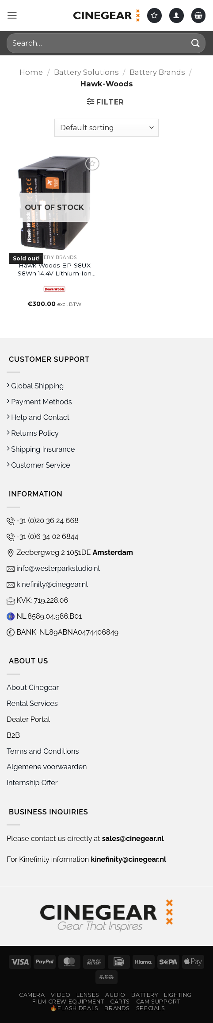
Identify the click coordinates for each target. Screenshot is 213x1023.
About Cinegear (33, 687)
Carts (120, 1001)
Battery (144, 995)
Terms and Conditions (43, 751)
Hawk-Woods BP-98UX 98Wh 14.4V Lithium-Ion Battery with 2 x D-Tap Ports (54, 269)
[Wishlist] (154, 15)
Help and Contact (38, 417)
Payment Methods (39, 402)
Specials (150, 1008)
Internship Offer (32, 783)
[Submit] (196, 43)
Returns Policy (33, 433)
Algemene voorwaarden (48, 767)
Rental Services (32, 703)
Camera (32, 995)
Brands (117, 1008)
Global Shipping (35, 386)
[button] (12, 15)
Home (31, 72)
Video (60, 995)
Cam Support (158, 1001)
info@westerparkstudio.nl (53, 568)
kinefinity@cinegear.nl (47, 584)
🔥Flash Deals (74, 1008)
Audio (115, 995)
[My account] (176, 15)
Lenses (87, 995)
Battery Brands (157, 72)
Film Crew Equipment (68, 1001)
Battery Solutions (86, 72)
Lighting (178, 995)
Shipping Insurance (41, 449)
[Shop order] (106, 127)
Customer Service (38, 465)
